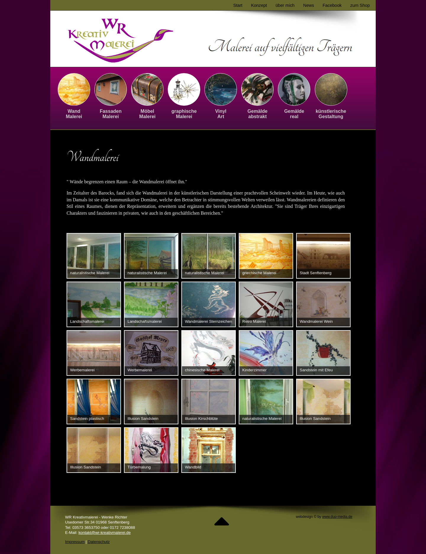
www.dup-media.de (337, 517)
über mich (284, 5)
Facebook (332, 5)
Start (237, 5)
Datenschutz (99, 541)
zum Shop (360, 5)
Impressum (75, 541)
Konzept (259, 5)
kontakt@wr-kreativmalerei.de (104, 532)
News (308, 5)
